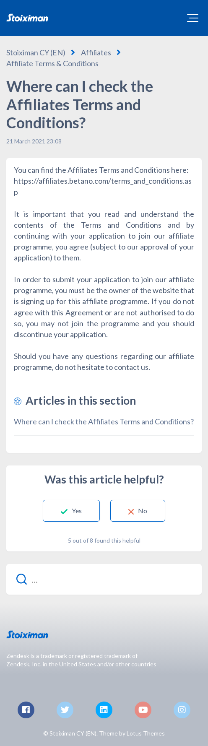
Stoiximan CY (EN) (35, 52)
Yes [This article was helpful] (77, 511)
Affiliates (96, 52)
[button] (193, 18)
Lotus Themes (146, 733)
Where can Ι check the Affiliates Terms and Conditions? (104, 421)
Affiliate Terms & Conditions (52, 63)
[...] (104, 579)
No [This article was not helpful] (142, 511)
